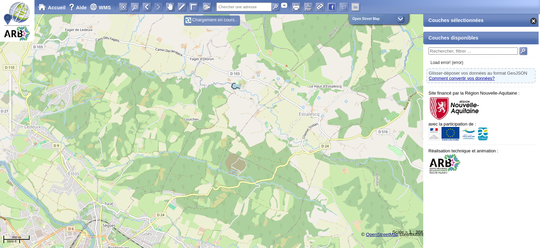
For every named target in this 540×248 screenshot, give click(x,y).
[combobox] (284, 5)
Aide (78, 7)
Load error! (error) (446, 62)
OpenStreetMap (382, 234)
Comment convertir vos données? (462, 78)
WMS (100, 7)
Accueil (51, 7)
